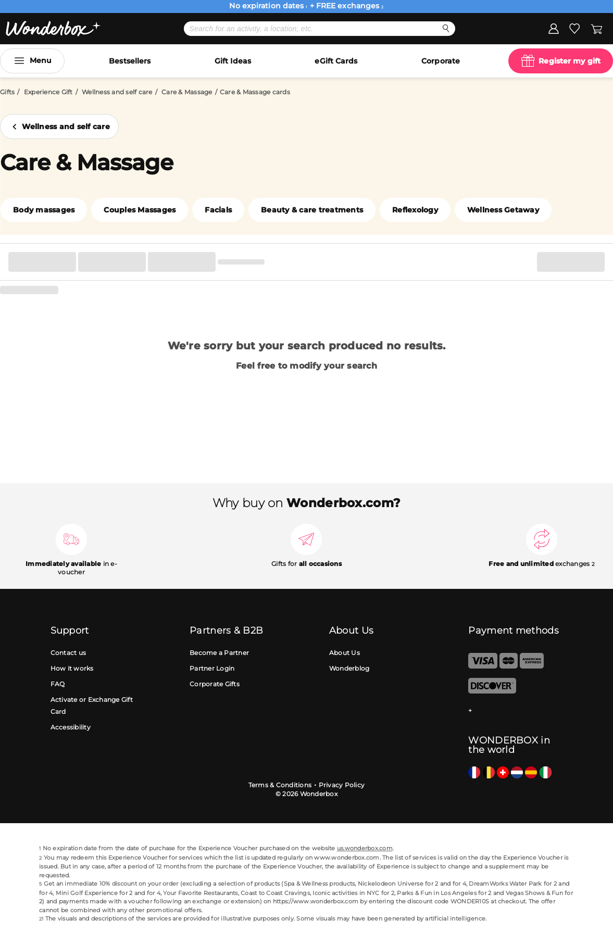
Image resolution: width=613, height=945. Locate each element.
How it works (72, 668)
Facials (218, 210)
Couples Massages (140, 210)
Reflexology (415, 210)
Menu (41, 60)
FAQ (58, 684)
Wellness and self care (117, 92)
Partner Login (212, 668)
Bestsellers (130, 61)
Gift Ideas (233, 61)
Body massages (43, 210)
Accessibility (71, 727)
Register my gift (570, 61)
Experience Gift (48, 92)
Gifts (7, 92)
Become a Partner (219, 653)
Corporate (440, 61)
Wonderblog (349, 668)
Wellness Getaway (503, 210)
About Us (344, 653)
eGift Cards (336, 61)
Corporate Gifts (215, 684)
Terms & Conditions (280, 785)
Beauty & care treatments (312, 210)
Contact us (68, 653)
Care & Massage (186, 92)
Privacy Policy (342, 785)
